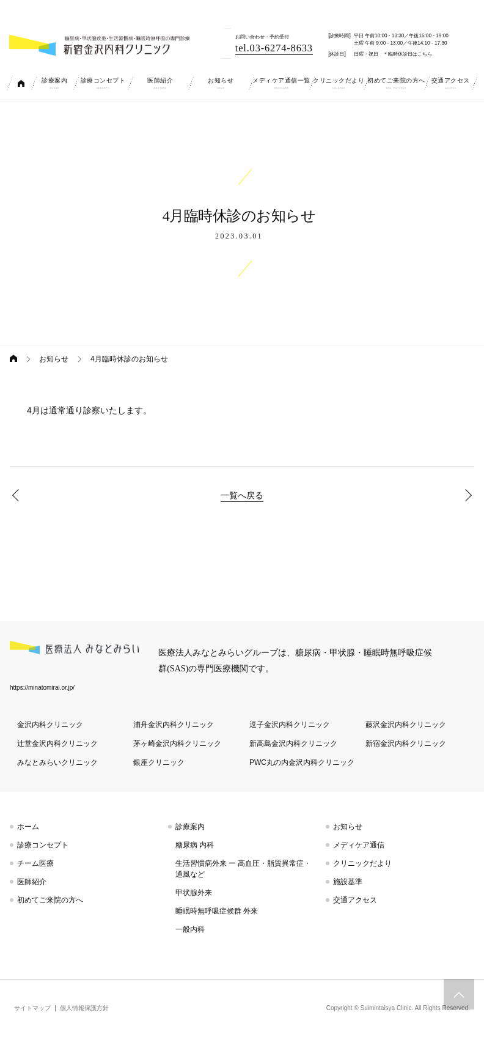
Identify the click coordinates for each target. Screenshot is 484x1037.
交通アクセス (355, 900)
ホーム (28, 826)
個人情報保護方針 (84, 1008)
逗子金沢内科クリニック (289, 724)
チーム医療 (35, 863)
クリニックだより (362, 863)
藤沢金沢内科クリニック (405, 724)
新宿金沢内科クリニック (405, 743)
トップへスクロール (459, 994)
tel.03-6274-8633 (274, 48)
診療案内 (190, 826)
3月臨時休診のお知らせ (18, 495)
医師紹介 (31, 881)
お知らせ (53, 359)
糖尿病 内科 (194, 845)
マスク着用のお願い (465, 495)
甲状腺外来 (193, 892)
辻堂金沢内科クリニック (57, 743)
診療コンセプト (42, 845)
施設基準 (347, 881)
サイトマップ (32, 1008)
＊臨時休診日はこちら (407, 54)
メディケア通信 (358, 845)
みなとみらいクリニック (57, 762)
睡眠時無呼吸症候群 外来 (216, 911)
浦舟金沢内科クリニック (173, 724)
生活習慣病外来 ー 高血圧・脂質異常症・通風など (243, 869)
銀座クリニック (159, 762)
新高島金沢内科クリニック (293, 743)
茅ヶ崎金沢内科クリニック (177, 743)
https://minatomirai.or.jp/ (42, 687)
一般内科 (190, 929)
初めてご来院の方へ (50, 900)
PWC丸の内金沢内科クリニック (301, 762)
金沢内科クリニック (50, 724)
